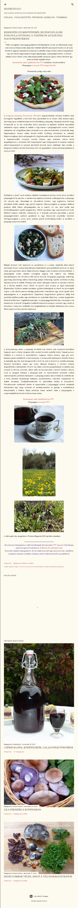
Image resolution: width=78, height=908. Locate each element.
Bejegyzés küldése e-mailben (23, 563)
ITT (55, 545)
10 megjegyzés (18, 752)
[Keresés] (72, 3)
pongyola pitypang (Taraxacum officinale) (23, 116)
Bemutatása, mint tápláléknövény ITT (28, 62)
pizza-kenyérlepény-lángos (39, 566)
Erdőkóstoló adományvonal (51, 548)
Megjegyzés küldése (20, 814)
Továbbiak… (62, 17)
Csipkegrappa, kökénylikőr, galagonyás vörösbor (38, 747)
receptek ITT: (44, 402)
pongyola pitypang (57, 566)
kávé (27, 566)
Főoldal (8, 17)
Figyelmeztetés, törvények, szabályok (34, 17)
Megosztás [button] (8, 563)
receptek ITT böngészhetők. (44, 65)
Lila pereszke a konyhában (22, 809)
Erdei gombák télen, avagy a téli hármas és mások (38, 876)
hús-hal (22, 566)
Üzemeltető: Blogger (39, 896)
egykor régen (14, 566)
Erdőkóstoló (12, 8)
